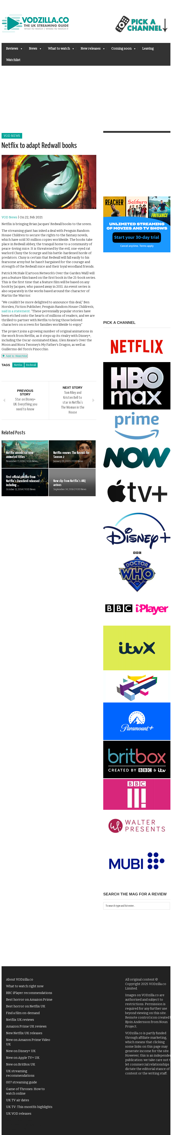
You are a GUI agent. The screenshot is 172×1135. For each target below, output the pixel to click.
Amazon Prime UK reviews (26, 1026)
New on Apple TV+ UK (22, 1058)
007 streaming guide (21, 1082)
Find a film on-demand (23, 1013)
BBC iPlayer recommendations (29, 993)
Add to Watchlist (14, 356)
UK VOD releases (18, 1114)
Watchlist (13, 60)
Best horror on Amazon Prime (29, 1000)
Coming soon (121, 50)
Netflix (18, 365)
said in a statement (16, 311)
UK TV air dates (17, 1100)
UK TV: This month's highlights (29, 1107)
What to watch (58, 50)
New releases (90, 50)
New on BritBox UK (20, 1064)
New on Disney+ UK (21, 1051)
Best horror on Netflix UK (25, 1006)
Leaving (148, 49)
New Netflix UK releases (24, 1033)
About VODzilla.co (19, 979)
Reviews (12, 50)
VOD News (12, 136)
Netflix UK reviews (20, 1020)
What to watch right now (24, 986)
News (32, 50)
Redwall (31, 365)
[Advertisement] (86, 99)
